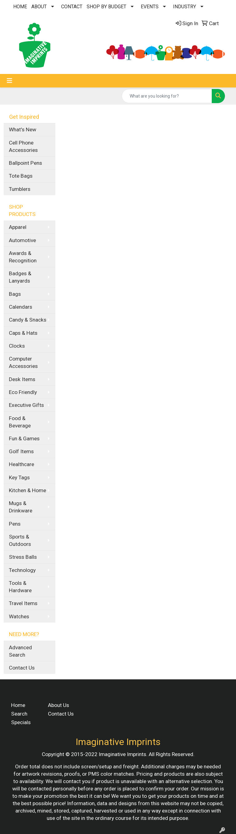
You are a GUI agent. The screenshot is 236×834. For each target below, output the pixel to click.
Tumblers (19, 189)
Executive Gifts (26, 405)
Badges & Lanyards (20, 277)
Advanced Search (20, 651)
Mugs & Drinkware (20, 507)
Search (19, 714)
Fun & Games (24, 438)
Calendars (20, 307)
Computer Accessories (23, 362)
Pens (15, 524)
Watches (19, 616)
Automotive (22, 240)
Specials (21, 722)
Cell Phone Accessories (23, 146)
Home (18, 705)
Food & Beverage (20, 422)
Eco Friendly (23, 392)
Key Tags (19, 477)
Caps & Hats (23, 333)
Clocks (17, 346)
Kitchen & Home (27, 490)
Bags (15, 294)
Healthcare (21, 464)
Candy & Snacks (27, 320)
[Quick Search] (167, 96)
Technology (22, 570)
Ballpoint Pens (25, 163)
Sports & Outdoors (20, 540)
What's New (22, 129)
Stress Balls (23, 557)
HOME (20, 7)
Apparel (17, 227)
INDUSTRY (184, 7)
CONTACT (71, 7)
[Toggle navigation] (9, 80)
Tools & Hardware (20, 586)
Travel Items (23, 603)
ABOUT (39, 7)
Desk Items (22, 379)
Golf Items (21, 451)
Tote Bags (21, 176)
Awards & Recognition (23, 257)
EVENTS (150, 7)
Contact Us (22, 668)
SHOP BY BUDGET (106, 7)
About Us (58, 705)
